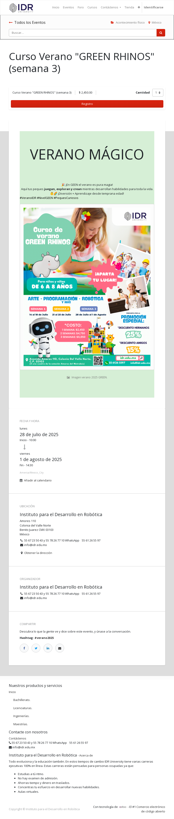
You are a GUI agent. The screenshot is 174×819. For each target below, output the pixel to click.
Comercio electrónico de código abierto (150, 809)
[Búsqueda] (161, 33)
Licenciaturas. (22, 708)
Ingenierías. (21, 716)
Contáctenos (17, 738)
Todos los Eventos (27, 22)
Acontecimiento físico (128, 22)
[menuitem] (56, 7)
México (155, 22)
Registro (87, 104)
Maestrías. (20, 724)
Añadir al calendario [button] (38, 480)
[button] (139, 7)
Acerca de (86, 755)
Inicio (12, 692)
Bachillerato (21, 700)
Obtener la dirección (38, 553)
